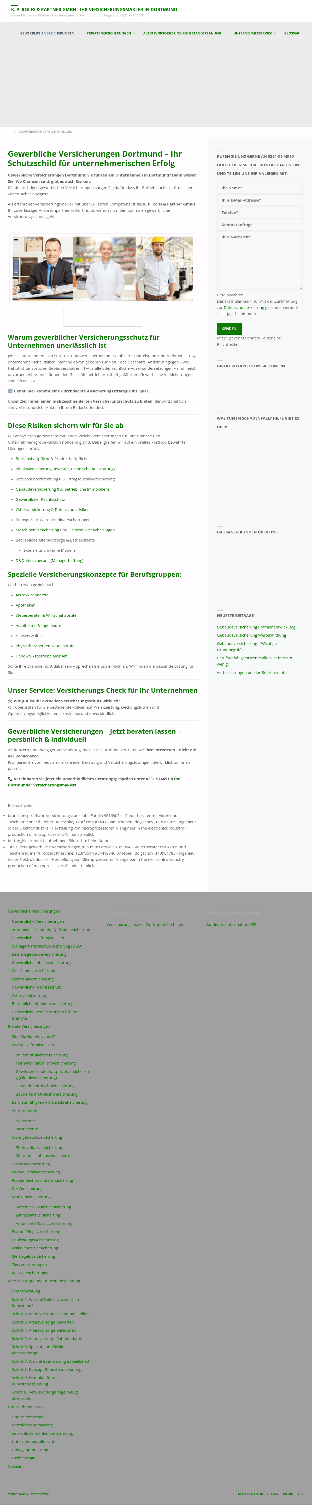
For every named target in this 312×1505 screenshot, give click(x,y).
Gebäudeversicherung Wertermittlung (251, 635)
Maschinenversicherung (37, 530)
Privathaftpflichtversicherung (42, 1055)
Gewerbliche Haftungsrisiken (38, 937)
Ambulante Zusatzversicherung (44, 1223)
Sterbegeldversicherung (33, 1256)
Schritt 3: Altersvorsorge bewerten (43, 1322)
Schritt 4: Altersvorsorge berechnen (44, 1330)
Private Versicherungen (29, 1026)
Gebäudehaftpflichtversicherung (45, 1086)
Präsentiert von (248, 1494)
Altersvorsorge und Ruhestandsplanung (44, 1281)
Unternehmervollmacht (33, 1441)
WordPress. (293, 1494)
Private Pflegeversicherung (36, 1231)
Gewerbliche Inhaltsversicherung (42, 962)
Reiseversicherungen (31, 1272)
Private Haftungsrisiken (33, 1045)
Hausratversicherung (31, 1164)
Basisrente (25, 1121)
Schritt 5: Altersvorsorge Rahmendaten (47, 1338)
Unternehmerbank (29, 1417)
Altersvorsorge (25, 1110)
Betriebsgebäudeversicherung (39, 954)
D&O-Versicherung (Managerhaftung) (50, 560)
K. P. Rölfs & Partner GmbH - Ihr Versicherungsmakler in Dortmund (100, 9)
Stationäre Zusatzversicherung (43, 1207)
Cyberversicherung (29, 995)
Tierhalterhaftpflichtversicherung (46, 1063)
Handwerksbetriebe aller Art (41, 656)
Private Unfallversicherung (36, 1172)
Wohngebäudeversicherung (37, 1137)
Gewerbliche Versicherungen (34, 911)
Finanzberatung (26, 1291)
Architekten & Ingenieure (38, 625)
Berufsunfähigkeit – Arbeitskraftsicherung (49, 1102)
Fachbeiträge (23, 1458)
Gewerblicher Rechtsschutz (40, 499)
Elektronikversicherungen (91, 530)
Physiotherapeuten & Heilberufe (45, 646)
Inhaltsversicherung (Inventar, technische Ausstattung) (65, 469)
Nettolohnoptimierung (32, 1425)
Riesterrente (27, 1129)
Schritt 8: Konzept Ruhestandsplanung (46, 1369)
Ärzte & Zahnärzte (32, 595)
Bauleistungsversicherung (35, 1240)
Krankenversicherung (31, 1197)
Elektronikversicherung (33, 979)
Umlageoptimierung (30, 1450)
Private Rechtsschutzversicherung (42, 1180)
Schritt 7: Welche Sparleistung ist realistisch (51, 1361)
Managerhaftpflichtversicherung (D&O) (47, 946)
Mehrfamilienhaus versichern (42, 1155)
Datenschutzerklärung (244, 307)
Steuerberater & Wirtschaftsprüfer (47, 615)
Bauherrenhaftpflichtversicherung (47, 1094)
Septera (271, 1494)
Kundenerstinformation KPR (231, 924)
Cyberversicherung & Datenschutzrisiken (53, 509)
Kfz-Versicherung (27, 1188)
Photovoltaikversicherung (39, 1147)
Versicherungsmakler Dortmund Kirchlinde (145, 924)
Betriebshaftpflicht (33, 458)
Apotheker (25, 605)
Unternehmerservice (26, 1406)
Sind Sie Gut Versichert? (33, 1036)
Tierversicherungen (29, 1264)
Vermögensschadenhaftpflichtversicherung (51, 929)
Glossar (14, 1466)
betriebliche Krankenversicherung (42, 1433)
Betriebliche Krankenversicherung (42, 1003)
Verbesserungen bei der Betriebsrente (252, 672)
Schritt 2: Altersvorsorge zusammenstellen (50, 1313)
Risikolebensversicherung (35, 1248)
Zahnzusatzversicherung (38, 1215)
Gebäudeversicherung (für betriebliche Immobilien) (62, 489)
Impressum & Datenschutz (28, 1494)
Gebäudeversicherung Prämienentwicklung (256, 627)
